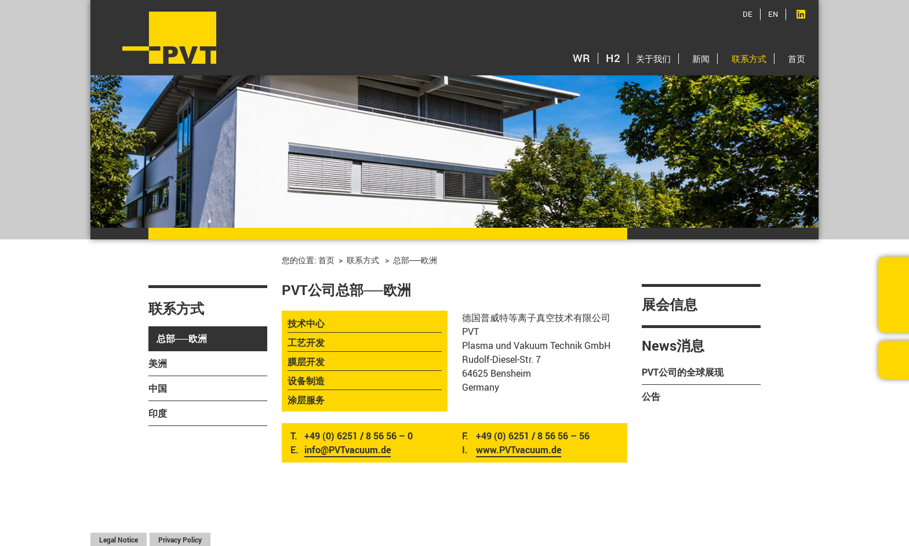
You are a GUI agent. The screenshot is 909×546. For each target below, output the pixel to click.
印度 (157, 413)
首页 (796, 58)
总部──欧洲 (182, 338)
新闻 (701, 58)
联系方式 (749, 58)
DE (747, 14)
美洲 (157, 363)
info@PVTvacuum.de (347, 449)
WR (581, 57)
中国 (157, 388)
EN (773, 14)
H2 (613, 57)
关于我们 (653, 58)
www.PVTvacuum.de (518, 449)
